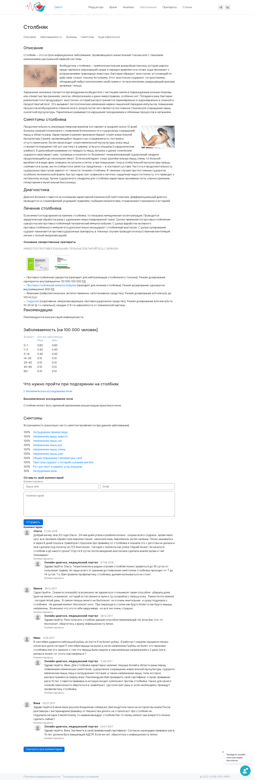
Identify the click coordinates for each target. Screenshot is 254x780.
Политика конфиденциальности (42, 776)
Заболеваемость (51, 37)
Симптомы (87, 37)
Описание (30, 37)
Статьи (187, 7)
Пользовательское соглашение (81, 776)
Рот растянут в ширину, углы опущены (57, 466)
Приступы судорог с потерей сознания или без (63, 462)
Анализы (128, 7)
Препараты (169, 7)
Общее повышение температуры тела (57, 458)
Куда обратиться (109, 37)
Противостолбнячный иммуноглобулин (51, 285)
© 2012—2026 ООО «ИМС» (215, 776)
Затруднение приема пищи (50, 432)
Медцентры (95, 7)
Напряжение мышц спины (49, 449)
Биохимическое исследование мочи (49, 391)
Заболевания (148, 7)
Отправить (33, 522)
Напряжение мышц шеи (48, 453)
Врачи (113, 7)
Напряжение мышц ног (47, 441)
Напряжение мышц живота (50, 436)
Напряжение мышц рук (47, 445)
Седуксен (33, 301)
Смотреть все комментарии (44, 749)
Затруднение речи (45, 471)
